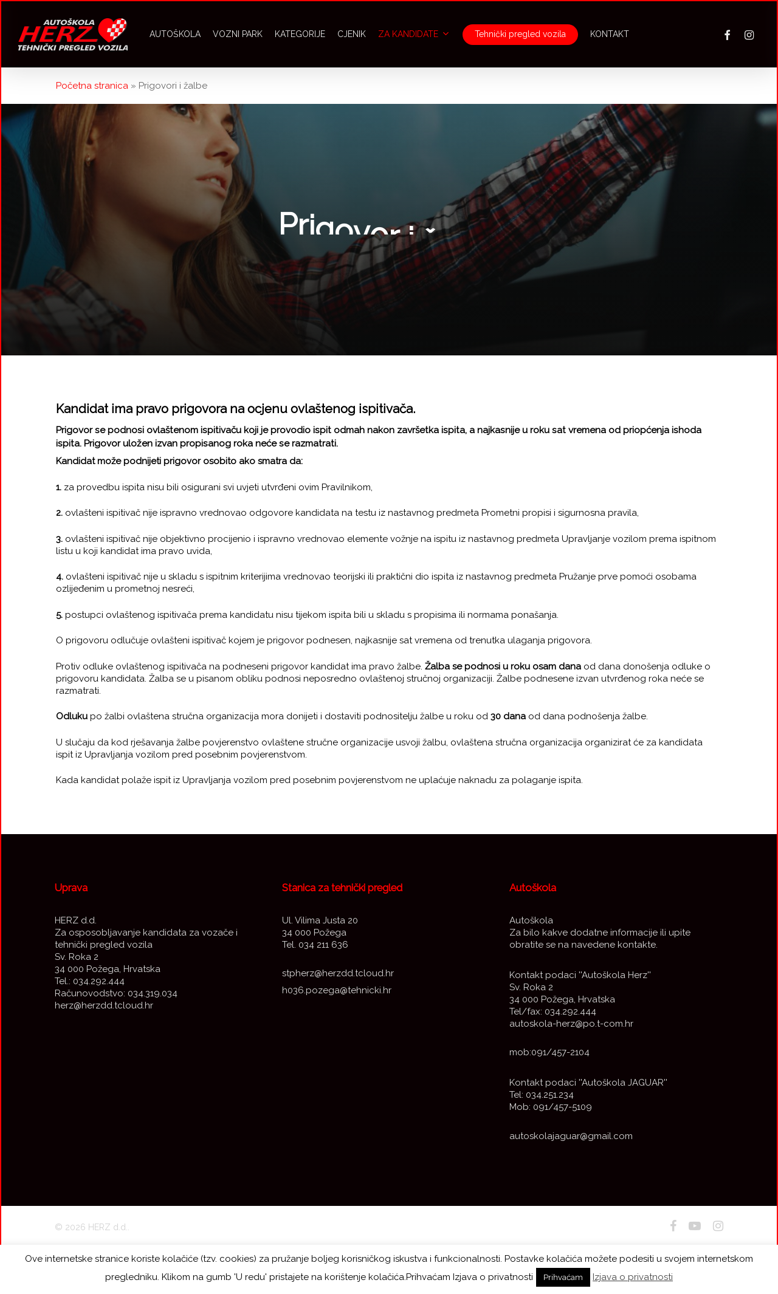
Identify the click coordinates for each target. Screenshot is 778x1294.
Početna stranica (92, 85)
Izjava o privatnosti (633, 1277)
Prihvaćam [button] (563, 1277)
